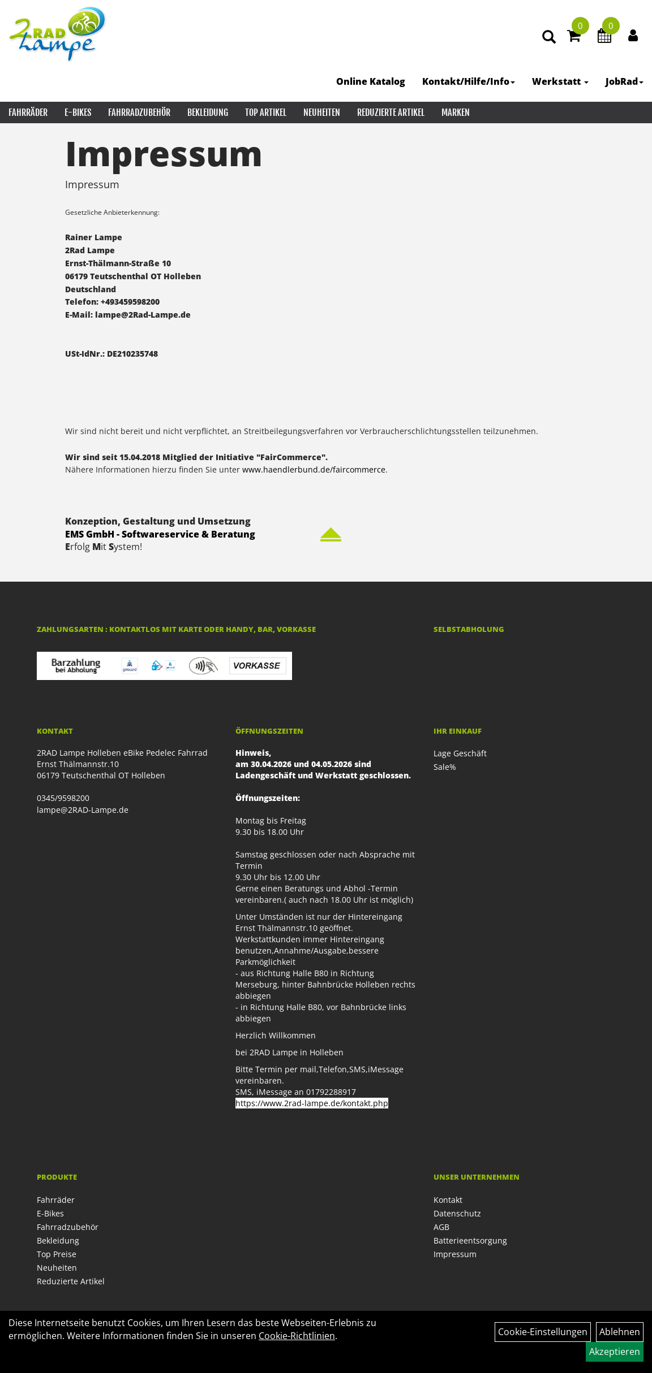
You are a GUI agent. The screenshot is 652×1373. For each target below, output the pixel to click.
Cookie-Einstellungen (542, 1332)
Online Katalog (370, 81)
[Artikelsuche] (549, 37)
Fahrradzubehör (139, 112)
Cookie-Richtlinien (297, 1335)
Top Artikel (265, 112)
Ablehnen (619, 1332)
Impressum (455, 1254)
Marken (455, 112)
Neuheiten (321, 112)
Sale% (445, 766)
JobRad (625, 81)
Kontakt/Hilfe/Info (468, 81)
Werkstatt (560, 81)
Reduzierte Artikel (390, 112)
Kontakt (448, 1199)
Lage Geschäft (460, 753)
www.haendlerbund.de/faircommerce (313, 469)
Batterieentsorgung (470, 1240)
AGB (441, 1227)
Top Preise (56, 1254)
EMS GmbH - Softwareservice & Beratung (160, 534)
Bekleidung (207, 112)
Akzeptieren (614, 1351)
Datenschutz (457, 1213)
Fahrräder (28, 112)
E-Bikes (78, 112)
